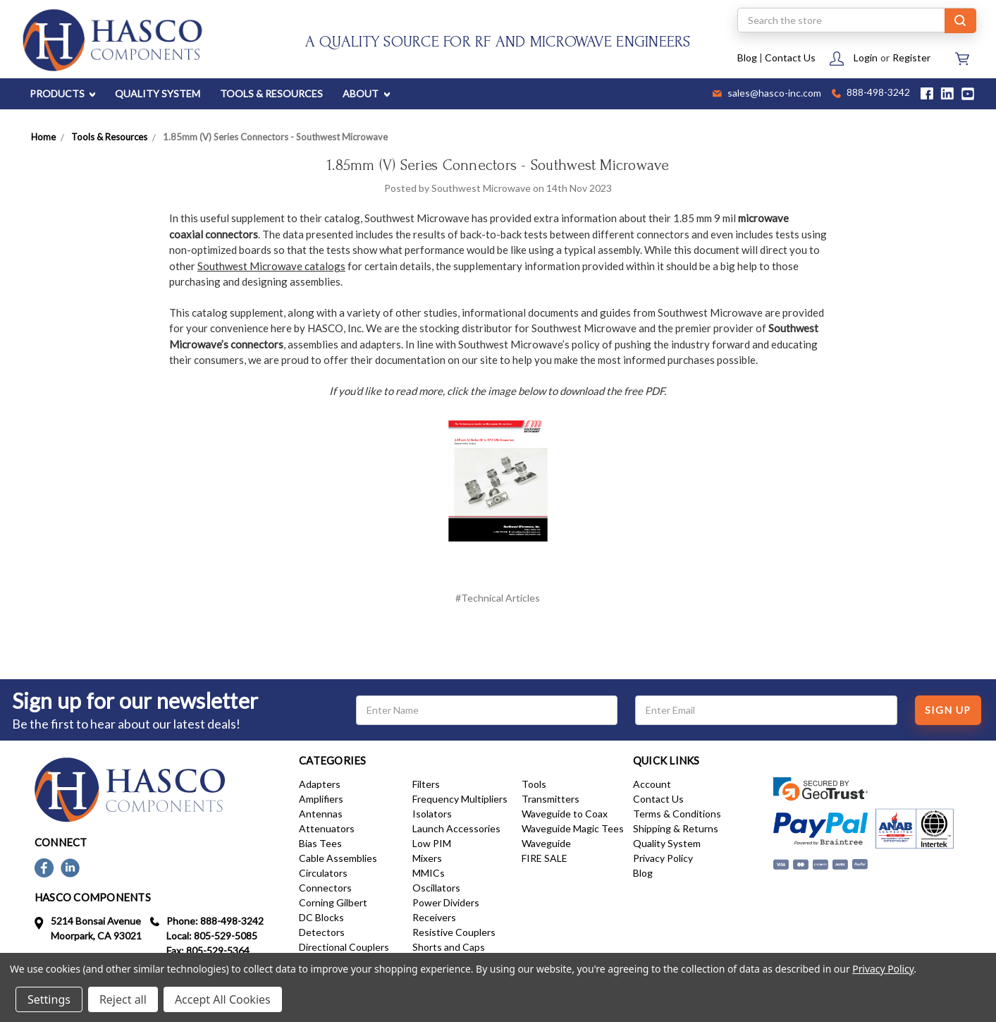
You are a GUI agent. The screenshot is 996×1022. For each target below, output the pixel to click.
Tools (534, 784)
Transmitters (550, 799)
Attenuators (327, 828)
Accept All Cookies (223, 999)
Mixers (427, 858)
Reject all (123, 999)
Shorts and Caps (448, 947)
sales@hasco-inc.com (767, 93)
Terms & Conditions (677, 814)
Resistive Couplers (454, 932)
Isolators (432, 814)
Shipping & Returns (675, 828)
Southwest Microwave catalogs (271, 266)
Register (911, 57)
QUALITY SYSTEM (157, 93)
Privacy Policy (663, 858)
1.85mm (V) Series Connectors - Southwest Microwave (498, 165)
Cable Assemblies (338, 858)
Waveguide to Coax (565, 814)
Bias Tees (320, 843)
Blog (747, 57)
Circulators (323, 873)
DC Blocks (321, 917)
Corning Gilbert (333, 902)
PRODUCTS (63, 93)
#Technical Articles (497, 598)
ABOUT (366, 93)
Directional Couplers (344, 947)
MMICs (428, 873)
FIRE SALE (544, 858)
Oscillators (436, 888)
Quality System (667, 843)
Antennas (321, 814)
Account (652, 784)
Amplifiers (321, 799)
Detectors (322, 932)
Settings (48, 999)
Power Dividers (445, 902)
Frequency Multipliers (460, 799)
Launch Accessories (456, 828)
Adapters (319, 784)
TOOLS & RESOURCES (271, 93)
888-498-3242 (871, 93)
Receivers (434, 917)
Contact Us (790, 57)
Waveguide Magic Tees (573, 828)
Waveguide (546, 843)
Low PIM (431, 843)
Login (866, 57)
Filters (426, 784)
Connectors (325, 888)
